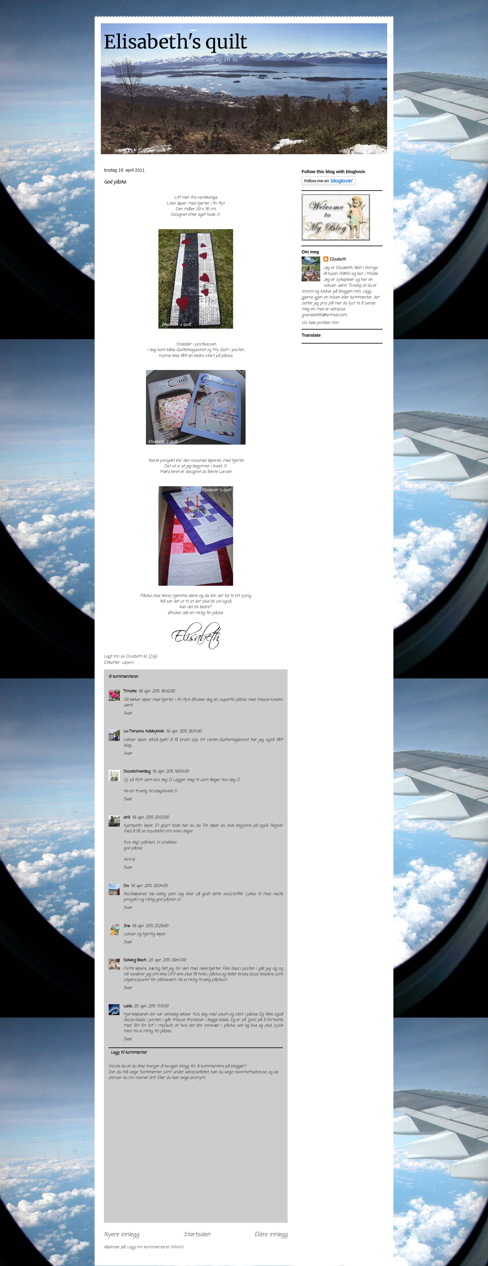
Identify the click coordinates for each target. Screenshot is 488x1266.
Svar (128, 713)
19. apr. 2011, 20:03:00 (150, 817)
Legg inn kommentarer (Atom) (155, 1247)
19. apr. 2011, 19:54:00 (170, 771)
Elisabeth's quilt (175, 41)
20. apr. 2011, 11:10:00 (151, 1006)
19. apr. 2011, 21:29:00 (150, 926)
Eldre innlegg (271, 1234)
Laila (128, 1006)
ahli (127, 817)
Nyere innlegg (121, 1234)
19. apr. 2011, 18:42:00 (156, 691)
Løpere (127, 663)
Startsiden (197, 1234)
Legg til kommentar (129, 1053)
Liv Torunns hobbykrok (144, 731)
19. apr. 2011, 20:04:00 (149, 886)
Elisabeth (338, 259)
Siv (126, 886)
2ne (127, 926)
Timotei (130, 691)
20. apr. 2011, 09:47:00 (167, 960)
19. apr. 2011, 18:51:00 (183, 731)
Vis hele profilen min (320, 323)
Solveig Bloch (135, 960)
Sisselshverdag (137, 771)
